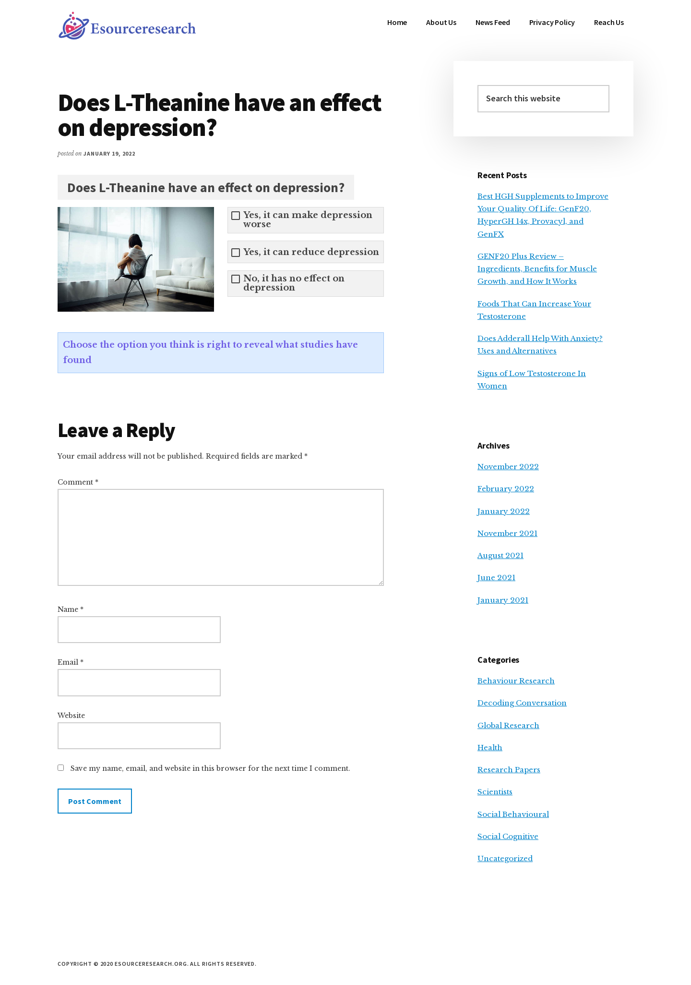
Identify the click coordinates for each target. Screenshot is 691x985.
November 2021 (507, 533)
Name (70, 609)
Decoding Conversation (522, 702)
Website (71, 715)
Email (70, 662)
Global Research (508, 725)
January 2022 (503, 511)
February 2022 (505, 488)
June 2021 (496, 577)
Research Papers (508, 769)
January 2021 (502, 600)
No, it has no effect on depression (294, 283)
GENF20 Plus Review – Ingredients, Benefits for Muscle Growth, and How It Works (537, 269)
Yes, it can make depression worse (307, 220)
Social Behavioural (513, 814)
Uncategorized (505, 858)
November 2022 (508, 466)
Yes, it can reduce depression (311, 252)
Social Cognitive (507, 836)
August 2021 (500, 555)
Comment (78, 482)
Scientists (494, 791)
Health (489, 747)
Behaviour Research (516, 680)
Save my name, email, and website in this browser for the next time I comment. (210, 768)
